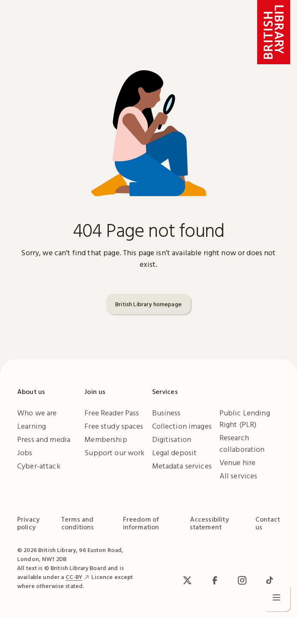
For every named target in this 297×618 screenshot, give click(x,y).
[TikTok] (269, 580)
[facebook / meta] (214, 580)
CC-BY (74, 577)
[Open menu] (276, 597)
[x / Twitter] (187, 580)
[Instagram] (242, 580)
